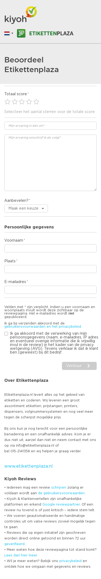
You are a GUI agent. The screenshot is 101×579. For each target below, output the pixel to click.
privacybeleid (70, 561)
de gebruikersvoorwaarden (61, 493)
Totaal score (15, 94)
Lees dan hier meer (20, 555)
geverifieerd (14, 544)
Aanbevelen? (16, 201)
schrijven (58, 487)
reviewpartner (68, 504)
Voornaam (13, 240)
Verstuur (74, 366)
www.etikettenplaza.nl (28, 466)
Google (48, 504)
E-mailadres (15, 282)
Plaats (10, 261)
